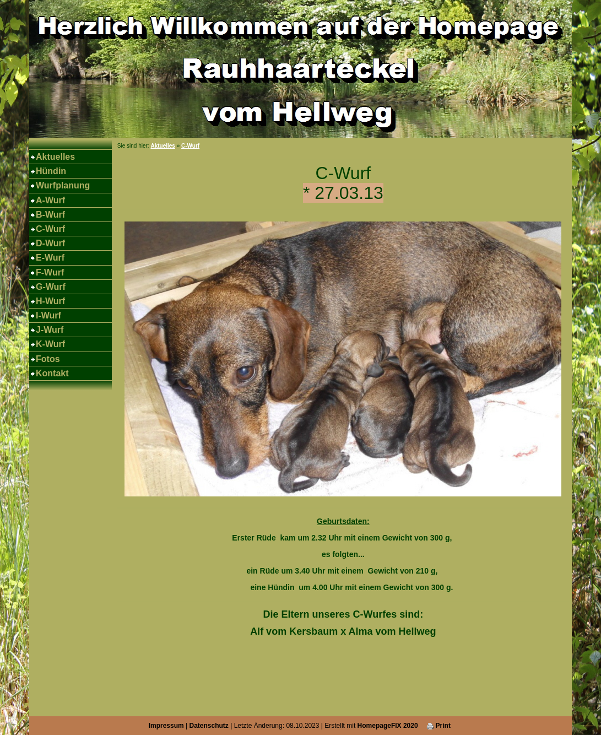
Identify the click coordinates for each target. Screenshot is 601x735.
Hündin (51, 171)
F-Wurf (50, 272)
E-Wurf (50, 257)
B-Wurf (50, 214)
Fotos (48, 359)
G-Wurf (51, 286)
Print (439, 725)
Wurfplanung (63, 185)
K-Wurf (50, 344)
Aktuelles (55, 156)
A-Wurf (50, 200)
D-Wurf (50, 243)
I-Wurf (48, 315)
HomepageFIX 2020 (388, 725)
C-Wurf (50, 229)
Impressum (166, 725)
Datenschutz (209, 725)
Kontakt (52, 373)
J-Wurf (49, 329)
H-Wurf (50, 301)
